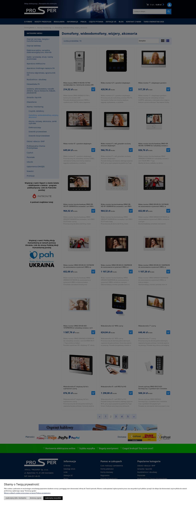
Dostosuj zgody (35, 498)
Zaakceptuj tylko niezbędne (16, 498)
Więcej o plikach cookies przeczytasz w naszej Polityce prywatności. (27, 493)
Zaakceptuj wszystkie (53, 498)
